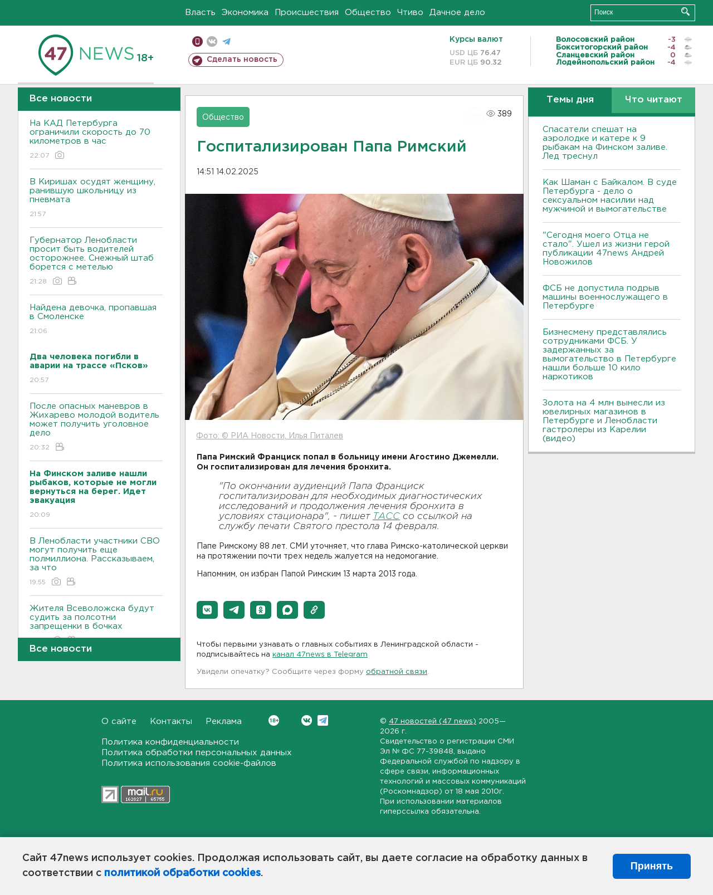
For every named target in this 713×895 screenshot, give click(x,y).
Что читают (653, 100)
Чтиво (410, 12)
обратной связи (396, 672)
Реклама (224, 721)
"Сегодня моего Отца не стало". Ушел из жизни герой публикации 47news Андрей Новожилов (606, 249)
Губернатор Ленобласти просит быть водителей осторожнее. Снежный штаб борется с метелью (96, 261)
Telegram (323, 720)
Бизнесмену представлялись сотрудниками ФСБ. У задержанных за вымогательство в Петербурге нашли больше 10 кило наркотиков (609, 354)
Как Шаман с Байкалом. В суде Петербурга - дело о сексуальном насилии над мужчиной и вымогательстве (610, 196)
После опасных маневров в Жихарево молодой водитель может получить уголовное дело (96, 427)
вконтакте (212, 41)
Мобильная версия (197, 41)
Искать (685, 11)
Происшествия (307, 12)
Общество (368, 12)
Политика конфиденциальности (170, 742)
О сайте (118, 721)
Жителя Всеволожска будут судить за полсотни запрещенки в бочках (96, 625)
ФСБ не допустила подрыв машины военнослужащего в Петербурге (605, 297)
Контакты (171, 721)
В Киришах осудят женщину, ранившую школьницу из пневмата (96, 198)
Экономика (245, 12)
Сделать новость (242, 59)
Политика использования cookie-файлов (188, 763)
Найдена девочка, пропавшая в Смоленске (96, 320)
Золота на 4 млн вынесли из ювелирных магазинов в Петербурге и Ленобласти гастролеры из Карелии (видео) (604, 420)
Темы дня (570, 100)
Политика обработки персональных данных (196, 752)
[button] (207, 610)
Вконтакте (273, 720)
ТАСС (386, 516)
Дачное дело (457, 12)
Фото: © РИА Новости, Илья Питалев (269, 436)
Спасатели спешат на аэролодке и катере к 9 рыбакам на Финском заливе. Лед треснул (605, 143)
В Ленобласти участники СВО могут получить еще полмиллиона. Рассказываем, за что (96, 562)
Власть (200, 12)
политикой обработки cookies (182, 873)
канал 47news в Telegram (320, 655)
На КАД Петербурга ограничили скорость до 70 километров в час (96, 140)
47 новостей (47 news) (432, 721)
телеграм (226, 41)
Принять (652, 866)
